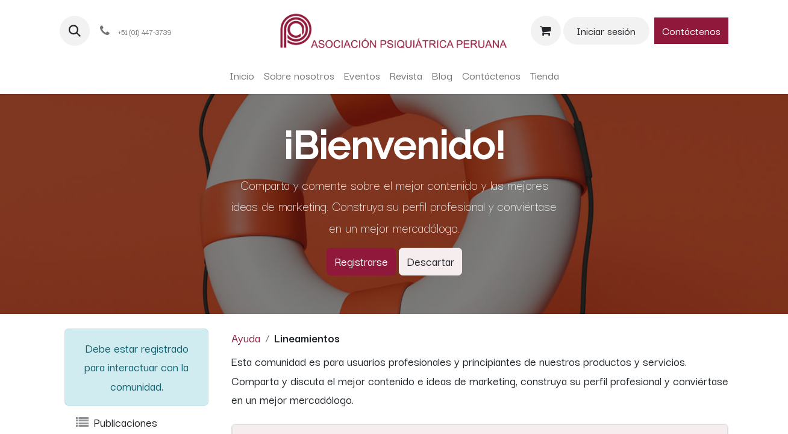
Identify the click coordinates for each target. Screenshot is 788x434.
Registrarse (361, 261)
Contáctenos (691, 30)
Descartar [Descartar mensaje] (430, 261)
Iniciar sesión (606, 30)
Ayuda (245, 337)
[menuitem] (242, 75)
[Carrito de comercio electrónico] (546, 31)
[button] (75, 31)
